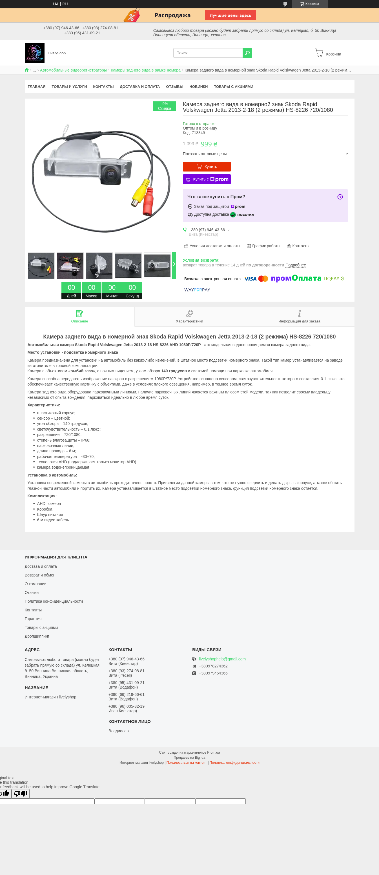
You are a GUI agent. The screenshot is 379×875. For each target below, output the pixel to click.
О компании (35, 584)
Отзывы (174, 86)
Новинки (198, 86)
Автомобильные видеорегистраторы (73, 70)
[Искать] (247, 53)
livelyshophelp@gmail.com (222, 659)
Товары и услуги (69, 86)
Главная (37, 86)
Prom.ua (213, 752)
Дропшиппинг (37, 636)
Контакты (103, 86)
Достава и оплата (41, 566)
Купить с (210, 179)
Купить (211, 166)
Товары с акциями (233, 86)
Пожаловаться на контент (187, 763)
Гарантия (33, 618)
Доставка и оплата (140, 86)
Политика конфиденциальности (54, 601)
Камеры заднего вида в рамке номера (146, 70)
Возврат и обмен (40, 575)
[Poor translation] (21, 793)
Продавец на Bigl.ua (189, 758)
